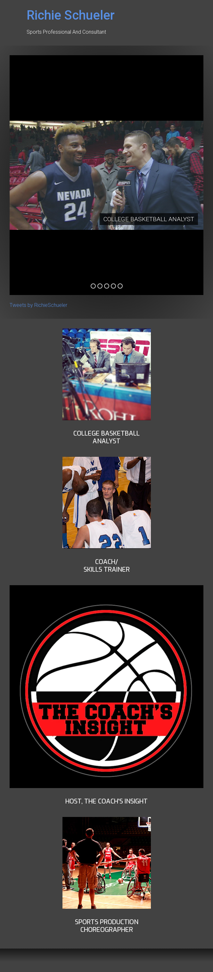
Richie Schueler (71, 15)
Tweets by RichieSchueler (38, 305)
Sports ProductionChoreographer (106, 926)
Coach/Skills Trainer (107, 566)
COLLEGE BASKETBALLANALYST (106, 437)
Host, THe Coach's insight (106, 801)
